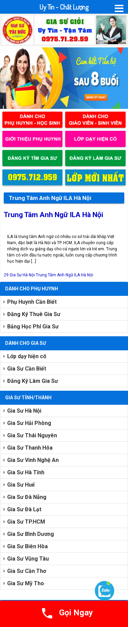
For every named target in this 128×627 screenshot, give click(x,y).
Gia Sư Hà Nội (24, 410)
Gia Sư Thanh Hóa (30, 447)
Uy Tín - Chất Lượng (64, 6)
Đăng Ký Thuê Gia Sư (33, 314)
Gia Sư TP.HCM (26, 521)
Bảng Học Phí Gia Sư (33, 326)
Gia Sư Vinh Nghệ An (33, 460)
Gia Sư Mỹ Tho (25, 583)
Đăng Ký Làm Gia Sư (32, 381)
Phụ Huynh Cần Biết (32, 302)
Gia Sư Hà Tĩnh (25, 472)
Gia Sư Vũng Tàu (28, 558)
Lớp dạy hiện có (26, 356)
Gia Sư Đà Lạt (24, 509)
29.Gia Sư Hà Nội (19, 275)
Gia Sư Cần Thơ (26, 571)
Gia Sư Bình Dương (30, 534)
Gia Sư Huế (21, 484)
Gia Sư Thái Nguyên (32, 435)
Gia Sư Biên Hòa (27, 546)
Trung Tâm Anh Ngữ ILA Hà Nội (53, 215)
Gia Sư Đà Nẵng (26, 497)
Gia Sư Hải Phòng (29, 423)
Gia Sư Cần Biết (26, 368)
